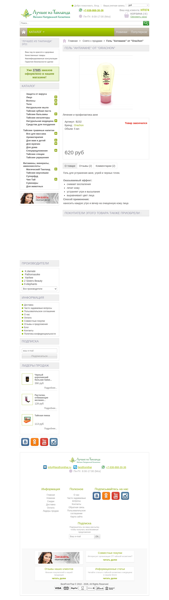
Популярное (139, 32)
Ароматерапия (34, 137)
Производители (35, 263)
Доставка (28, 305)
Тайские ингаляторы (38, 117)
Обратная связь (76, 507)
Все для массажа (36, 133)
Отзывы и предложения (36, 324)
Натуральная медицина (39, 121)
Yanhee (28, 277)
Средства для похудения (40, 124)
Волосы (30, 100)
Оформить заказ (138, 17)
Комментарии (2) (105, 165)
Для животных (34, 186)
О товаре (70, 165)
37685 (37, 70)
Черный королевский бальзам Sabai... (43, 377)
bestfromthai (85, 467)
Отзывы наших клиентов (59, 569)
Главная (51, 495)
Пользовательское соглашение (39, 311)
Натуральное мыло (37, 107)
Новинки (121, 32)
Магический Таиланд (38, 169)
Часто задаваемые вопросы (38, 308)
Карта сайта (77, 516)
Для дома (31, 147)
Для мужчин (33, 144)
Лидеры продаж (35, 365)
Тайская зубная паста (38, 111)
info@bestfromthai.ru (59, 467)
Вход (96, 5)
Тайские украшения (37, 157)
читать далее (110, 560)
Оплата (27, 318)
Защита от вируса (36, 94)
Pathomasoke (32, 274)
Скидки (50, 501)
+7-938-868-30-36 (93, 10)
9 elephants (30, 284)
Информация (33, 297)
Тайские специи (35, 154)
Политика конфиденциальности (40, 334)
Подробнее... (50, 388)
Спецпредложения (37, 150)
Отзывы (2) (85, 165)
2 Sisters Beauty (33, 280)
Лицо (29, 97)
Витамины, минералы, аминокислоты (36, 164)
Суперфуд (32, 176)
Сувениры (32, 183)
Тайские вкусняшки (37, 172)
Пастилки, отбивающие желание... (41, 397)
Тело (29, 104)
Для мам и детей (35, 140)
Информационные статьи (110, 569)
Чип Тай (30, 179)
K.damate (30, 271)
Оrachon (79, 125)
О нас (27, 314)
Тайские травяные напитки (38, 130)
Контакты (28, 330)
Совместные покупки (34, 321)
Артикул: (70, 121)
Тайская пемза (42, 415)
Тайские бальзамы (37, 114)
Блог (26, 327)
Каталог (37, 32)
